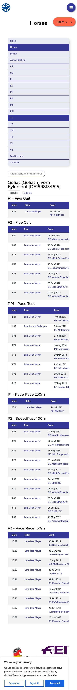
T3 (11, 130)
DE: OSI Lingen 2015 (58, 554)
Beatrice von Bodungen (35, 326)
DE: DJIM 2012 (57, 215)
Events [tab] (13, 53)
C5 (11, 73)
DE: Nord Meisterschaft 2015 (62, 445)
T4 (11, 137)
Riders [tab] (13, 41)
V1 (11, 143)
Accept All (55, 683)
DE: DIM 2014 (55, 573)
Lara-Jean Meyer (33, 211)
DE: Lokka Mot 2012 (58, 287)
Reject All (34, 683)
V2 (11, 150)
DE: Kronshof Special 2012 (61, 296)
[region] (34, 673)
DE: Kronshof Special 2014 (61, 464)
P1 (11, 92)
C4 (11, 66)
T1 (11, 118)
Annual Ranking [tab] (17, 60)
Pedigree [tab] (27, 193)
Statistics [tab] (14, 162)
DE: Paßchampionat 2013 (60, 268)
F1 (11, 79)
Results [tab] (14, 193)
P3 (11, 105)
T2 (11, 124)
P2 (11, 98)
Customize (14, 683)
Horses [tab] (13, 47)
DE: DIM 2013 (57, 411)
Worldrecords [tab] (16, 156)
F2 (11, 86)
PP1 (12, 111)
